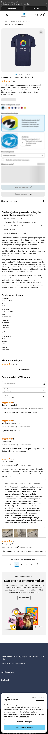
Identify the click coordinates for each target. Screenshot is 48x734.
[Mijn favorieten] (40, 15)
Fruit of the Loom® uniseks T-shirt (13, 24)
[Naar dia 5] (27, 74)
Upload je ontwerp (23, 193)
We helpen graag (23, 671)
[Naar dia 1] (16, 74)
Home (5, 21)
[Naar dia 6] (30, 74)
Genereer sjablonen (23, 186)
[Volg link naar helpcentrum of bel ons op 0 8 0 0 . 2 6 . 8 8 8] (37, 14)
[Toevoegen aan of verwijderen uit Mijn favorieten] (41, 32)
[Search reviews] (22, 382)
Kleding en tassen (16, 21)
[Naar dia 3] (21, 74)
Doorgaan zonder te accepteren (37, 698)
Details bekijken (7, 94)
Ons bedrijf (23, 678)
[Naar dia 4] (24, 74)
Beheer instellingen (24, 722)
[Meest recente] (24, 394)
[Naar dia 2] (19, 74)
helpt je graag (12, 662)
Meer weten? (24, 596)
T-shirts (27, 21)
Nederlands (12, 8)
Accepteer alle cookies (24, 727)
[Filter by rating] (24, 388)
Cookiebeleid (24, 717)
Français (36, 8)
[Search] (44, 382)
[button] (7, 532)
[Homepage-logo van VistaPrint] (24, 15)
